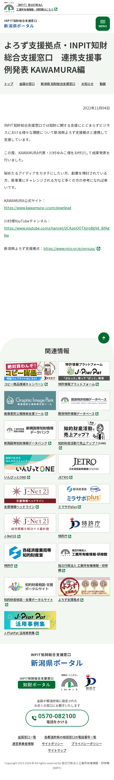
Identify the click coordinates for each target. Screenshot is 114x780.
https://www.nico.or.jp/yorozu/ (72, 249)
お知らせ (87, 83)
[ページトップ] (104, 338)
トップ (8, 83)
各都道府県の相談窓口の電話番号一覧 (70, 737)
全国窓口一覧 (27, 737)
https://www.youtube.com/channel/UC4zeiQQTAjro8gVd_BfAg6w (57, 231)
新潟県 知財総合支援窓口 (58, 83)
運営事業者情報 (23, 743)
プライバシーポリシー (86, 743)
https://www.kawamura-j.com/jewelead (37, 207)
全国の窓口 (27, 83)
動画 (103, 83)
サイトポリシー (52, 743)
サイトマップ (57, 750)
